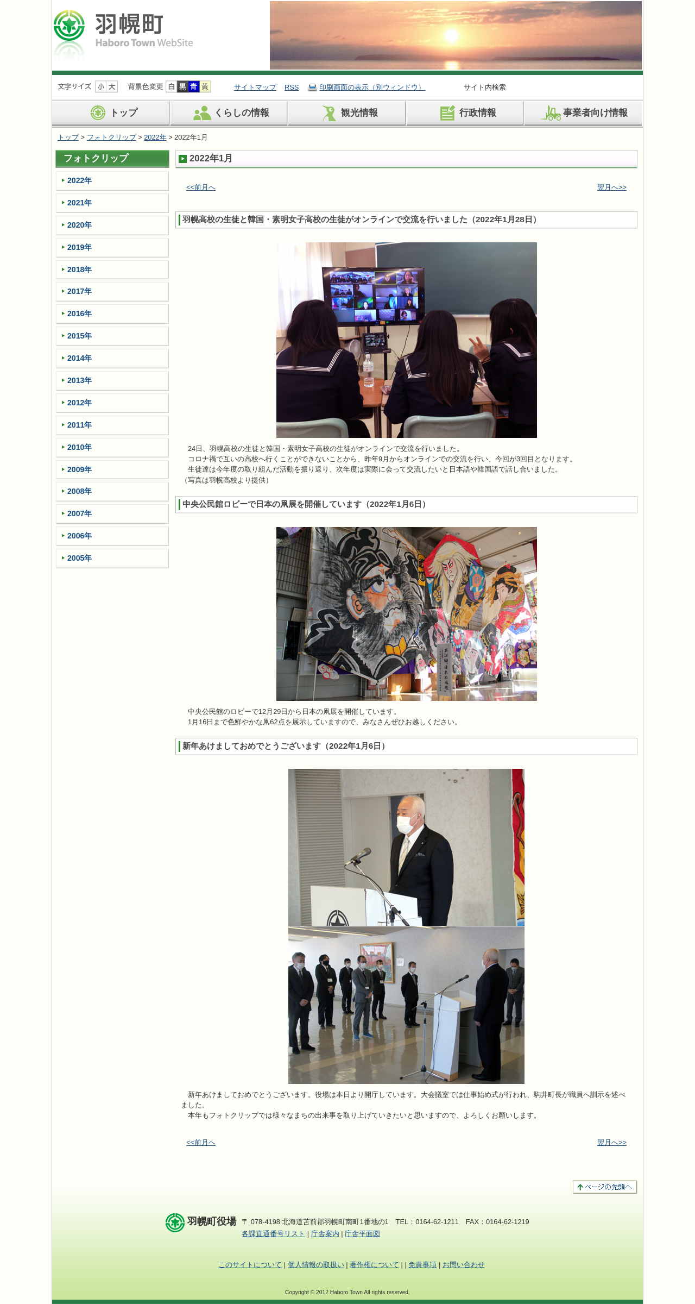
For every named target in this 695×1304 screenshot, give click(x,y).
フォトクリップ (111, 137)
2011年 (79, 425)
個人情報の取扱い (316, 1265)
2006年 (79, 535)
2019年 (79, 247)
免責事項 (422, 1265)
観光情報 (347, 113)
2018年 (79, 269)
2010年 (79, 447)
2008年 (79, 491)
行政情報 (465, 113)
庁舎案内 (325, 1234)
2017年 (79, 291)
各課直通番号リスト (273, 1234)
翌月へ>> (612, 187)
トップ (111, 113)
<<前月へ (201, 187)
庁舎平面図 (362, 1234)
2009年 (79, 469)
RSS (292, 87)
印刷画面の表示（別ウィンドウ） (372, 87)
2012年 (79, 402)
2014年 (79, 358)
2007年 (79, 513)
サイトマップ (255, 87)
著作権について (374, 1265)
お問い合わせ (464, 1265)
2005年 (79, 558)
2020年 (79, 225)
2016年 (79, 313)
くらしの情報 (229, 113)
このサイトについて (250, 1265)
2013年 (79, 380)
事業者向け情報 (583, 113)
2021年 (79, 202)
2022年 (155, 137)
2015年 (79, 335)
